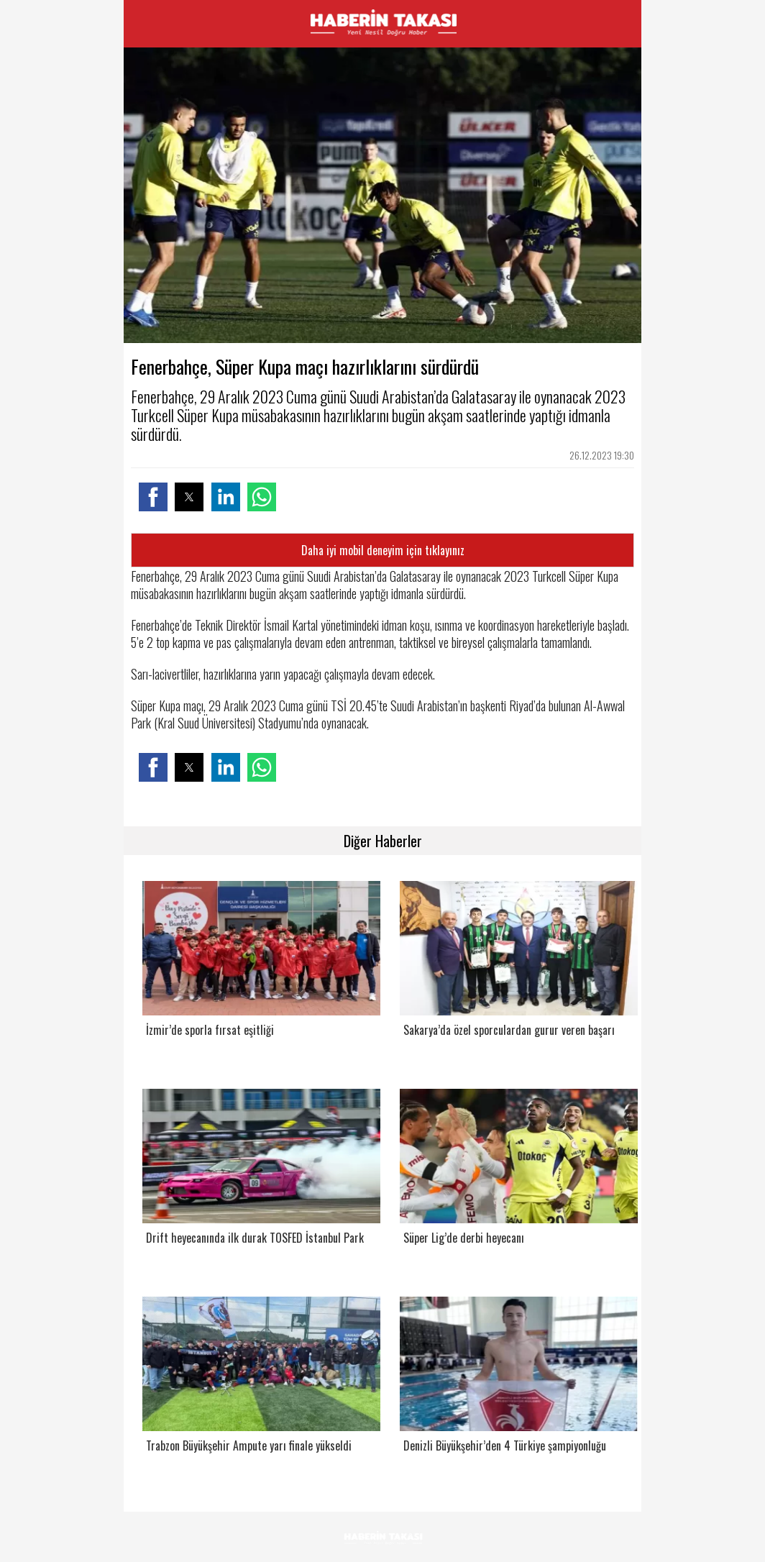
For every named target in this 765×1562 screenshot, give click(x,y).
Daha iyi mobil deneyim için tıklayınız (382, 550)
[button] (153, 497)
